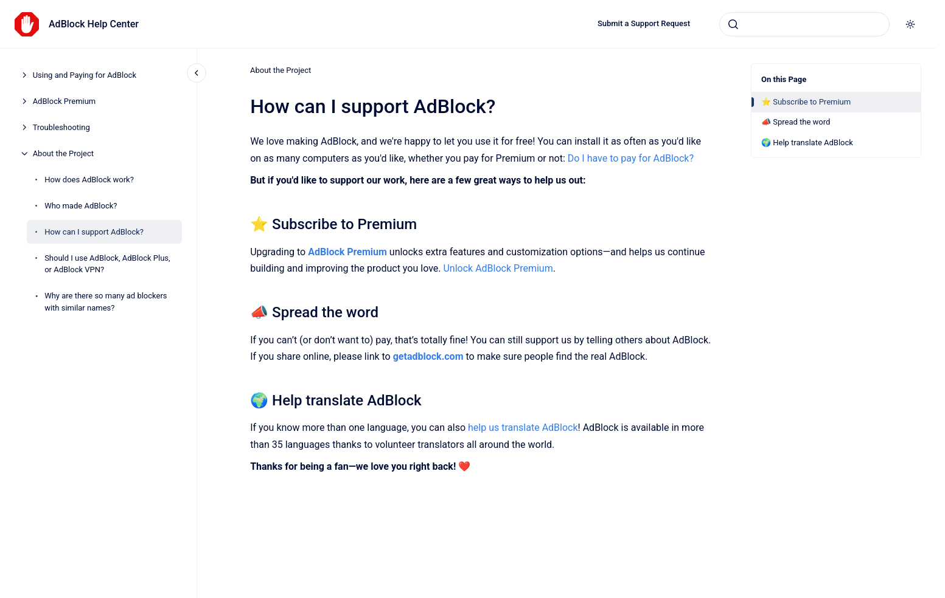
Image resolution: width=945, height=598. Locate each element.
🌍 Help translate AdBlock (807, 142)
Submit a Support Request (644, 23)
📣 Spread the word (795, 121)
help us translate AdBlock (523, 427)
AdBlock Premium (64, 101)
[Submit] (733, 24)
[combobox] (804, 24)
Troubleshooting (61, 127)
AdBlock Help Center (94, 24)
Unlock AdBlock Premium (498, 268)
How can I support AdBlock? (94, 231)
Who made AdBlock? (80, 205)
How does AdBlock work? (89, 179)
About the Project (63, 153)
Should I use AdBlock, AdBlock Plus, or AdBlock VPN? (107, 264)
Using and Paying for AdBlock (84, 75)
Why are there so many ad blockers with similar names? (105, 301)
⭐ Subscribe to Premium (806, 101)
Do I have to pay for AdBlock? (630, 157)
